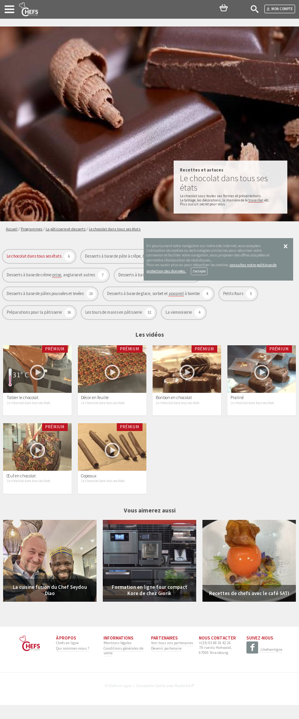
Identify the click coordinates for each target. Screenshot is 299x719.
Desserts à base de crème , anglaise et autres (51, 275)
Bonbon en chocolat (174, 404)
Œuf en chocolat (21, 490)
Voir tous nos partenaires (172, 656)
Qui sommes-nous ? (72, 662)
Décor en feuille (95, 404)
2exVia (160, 699)
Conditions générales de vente (123, 665)
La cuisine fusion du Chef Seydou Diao (50, 604)
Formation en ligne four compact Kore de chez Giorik (149, 604)
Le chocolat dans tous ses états (34, 256)
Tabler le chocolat (23, 404)
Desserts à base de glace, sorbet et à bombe (154, 294)
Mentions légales (118, 656)
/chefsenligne (264, 664)
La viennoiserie (179, 312)
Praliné (237, 404)
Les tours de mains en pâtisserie (114, 312)
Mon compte (280, 9)
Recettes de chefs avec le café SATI (249, 607)
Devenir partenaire (166, 662)
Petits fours (233, 293)
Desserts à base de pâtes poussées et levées (45, 293)
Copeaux (89, 490)
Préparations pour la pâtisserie (35, 312)
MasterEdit (183, 699)
